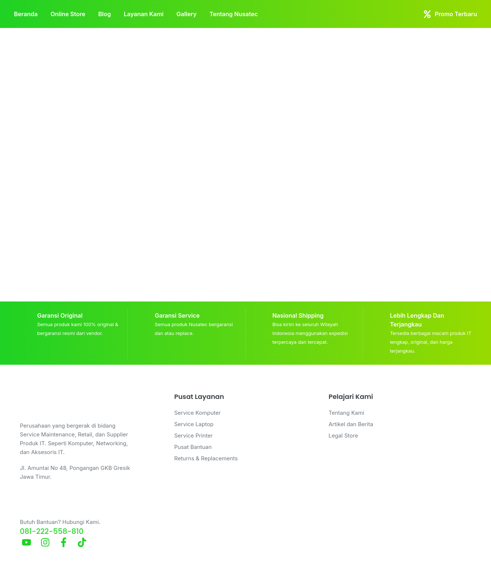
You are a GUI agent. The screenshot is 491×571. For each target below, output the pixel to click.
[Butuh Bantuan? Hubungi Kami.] (28, 503)
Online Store (67, 14)
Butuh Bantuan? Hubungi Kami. (60, 521)
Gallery (186, 14)
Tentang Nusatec (233, 14)
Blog (104, 14)
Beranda (25, 14)
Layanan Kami (144, 14)
